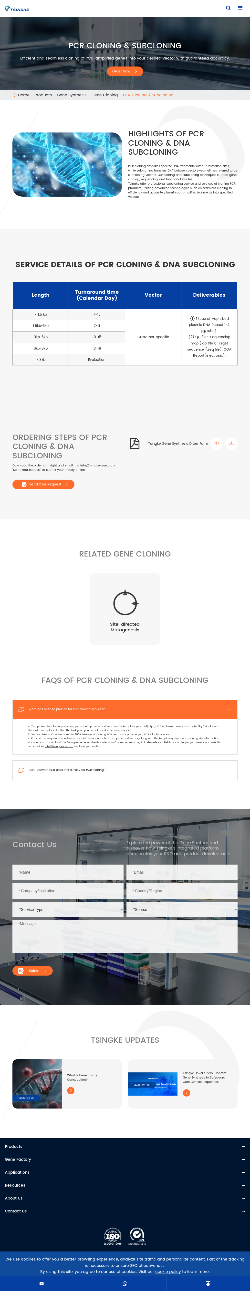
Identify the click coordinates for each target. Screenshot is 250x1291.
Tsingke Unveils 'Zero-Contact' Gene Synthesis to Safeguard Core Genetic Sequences (205, 1077)
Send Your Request (45, 484)
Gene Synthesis (71, 95)
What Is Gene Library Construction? (82, 1077)
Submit (32, 970)
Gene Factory (18, 1159)
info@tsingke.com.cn (59, 746)
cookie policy (168, 1272)
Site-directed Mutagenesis (125, 627)
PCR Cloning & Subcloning (148, 95)
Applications (17, 1172)
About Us (14, 1198)
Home (24, 95)
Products (43, 95)
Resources (15, 1185)
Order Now (125, 71)
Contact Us (16, 1211)
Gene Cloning (105, 95)
